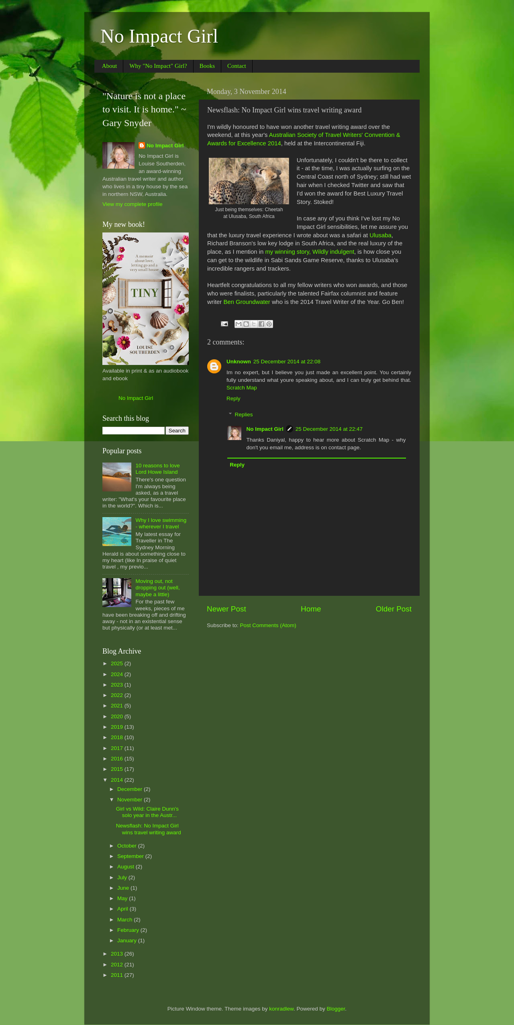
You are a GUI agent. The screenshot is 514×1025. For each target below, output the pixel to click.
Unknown (238, 362)
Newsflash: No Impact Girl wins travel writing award (148, 829)
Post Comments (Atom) (268, 625)
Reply (233, 398)
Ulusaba (380, 235)
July (122, 877)
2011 (117, 975)
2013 (117, 954)
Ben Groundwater (246, 302)
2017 (117, 748)
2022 (117, 695)
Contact (236, 66)
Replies (244, 415)
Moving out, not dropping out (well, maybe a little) (157, 587)
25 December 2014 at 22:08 (286, 362)
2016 (117, 759)
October (127, 846)
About (109, 66)
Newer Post (226, 609)
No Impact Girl (159, 36)
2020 (117, 716)
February (129, 930)
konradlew (281, 1009)
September (131, 856)
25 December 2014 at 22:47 (329, 429)
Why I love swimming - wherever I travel (160, 523)
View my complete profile (132, 204)
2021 (117, 706)
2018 (117, 737)
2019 (117, 727)
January (127, 940)
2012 (117, 965)
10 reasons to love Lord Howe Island (157, 469)
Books (207, 66)
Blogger (336, 1009)
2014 (117, 780)
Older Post (394, 609)
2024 (117, 674)
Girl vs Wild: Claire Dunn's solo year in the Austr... (147, 812)
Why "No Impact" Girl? (158, 66)
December (130, 789)
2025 (117, 663)
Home (311, 609)
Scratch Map (241, 388)
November (130, 800)
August (126, 867)
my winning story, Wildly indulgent (309, 252)
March (125, 920)
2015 (117, 769)
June (124, 888)
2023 (117, 685)
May (123, 898)
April (123, 909)
